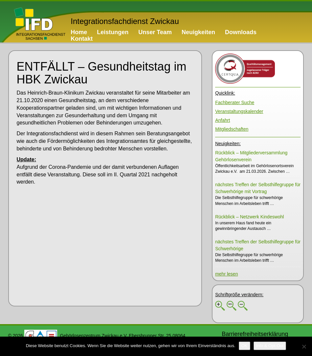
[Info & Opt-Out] (270, 346)
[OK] (244, 346)
